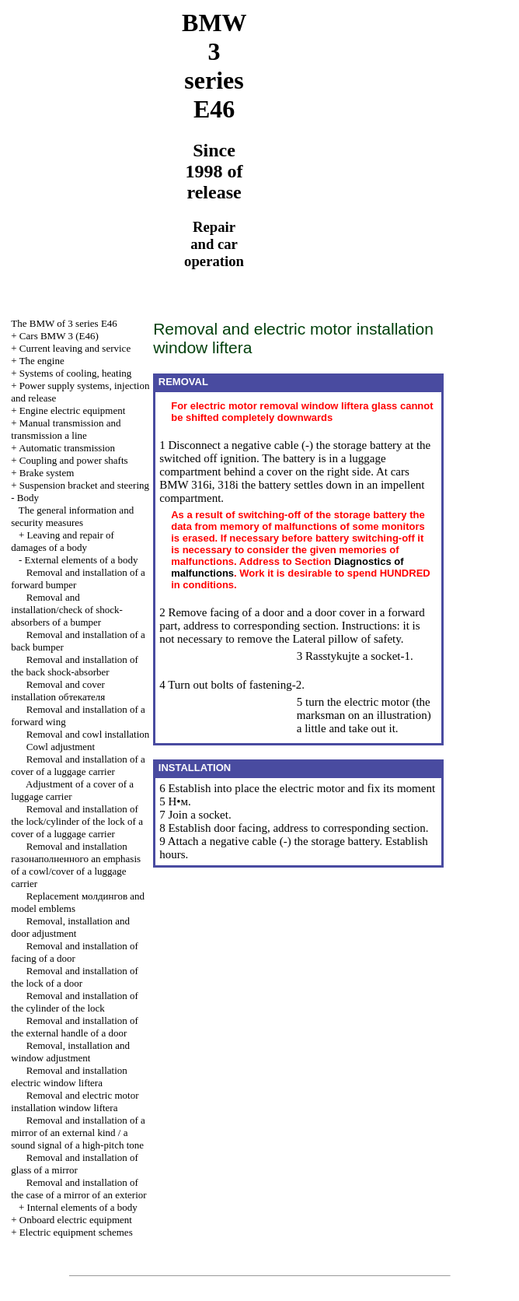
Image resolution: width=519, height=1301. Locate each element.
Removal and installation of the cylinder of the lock (74, 1002)
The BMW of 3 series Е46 (64, 323)
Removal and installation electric (69, 1076)
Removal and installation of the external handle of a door (74, 1027)
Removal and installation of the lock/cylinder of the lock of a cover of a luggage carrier (77, 821)
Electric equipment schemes (76, 1232)
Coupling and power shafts (73, 460)
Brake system (46, 473)
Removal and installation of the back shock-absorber (74, 666)
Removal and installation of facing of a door (74, 952)
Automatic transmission (67, 448)
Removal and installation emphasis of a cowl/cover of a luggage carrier (76, 864)
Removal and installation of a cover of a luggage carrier (78, 765)
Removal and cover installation (58, 691)
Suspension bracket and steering (84, 485)
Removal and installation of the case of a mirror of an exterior (78, 1189)
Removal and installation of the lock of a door (74, 977)
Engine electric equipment (72, 410)
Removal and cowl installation (88, 734)
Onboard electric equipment (75, 1220)
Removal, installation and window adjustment (70, 1052)
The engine (41, 360)
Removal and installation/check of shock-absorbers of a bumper (67, 609)
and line (65, 429)
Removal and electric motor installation (74, 1101)
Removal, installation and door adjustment (70, 927)
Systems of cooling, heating (75, 373)
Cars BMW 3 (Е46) (59, 336)
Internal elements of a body (82, 1207)
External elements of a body (81, 560)
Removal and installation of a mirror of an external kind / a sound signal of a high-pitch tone (78, 1132)
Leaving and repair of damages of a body (62, 541)
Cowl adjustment (60, 746)
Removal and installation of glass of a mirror (74, 1164)
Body (28, 497)
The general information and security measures (72, 516)
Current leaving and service (75, 348)
